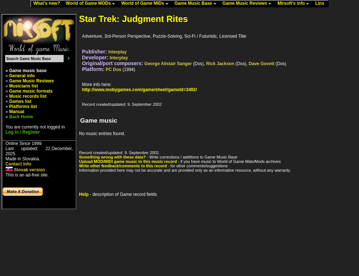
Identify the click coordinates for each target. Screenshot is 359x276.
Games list (20, 101)
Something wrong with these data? (112, 157)
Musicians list (23, 86)
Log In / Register (22, 132)
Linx (321, 4)
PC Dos (113, 69)
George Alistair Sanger (168, 63)
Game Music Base (197, 4)
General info (22, 75)
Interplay (117, 52)
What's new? (48, 4)
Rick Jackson (220, 63)
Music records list (27, 96)
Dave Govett (261, 63)
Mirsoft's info (295, 4)
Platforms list (23, 106)
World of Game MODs (92, 4)
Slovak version (25, 169)
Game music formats (31, 91)
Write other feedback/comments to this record (123, 166)
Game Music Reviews (248, 4)
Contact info (18, 164)
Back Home (21, 116)
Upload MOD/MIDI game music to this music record (128, 161)
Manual (16, 111)
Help (84, 194)
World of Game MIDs (146, 4)
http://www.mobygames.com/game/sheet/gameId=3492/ (139, 89)
